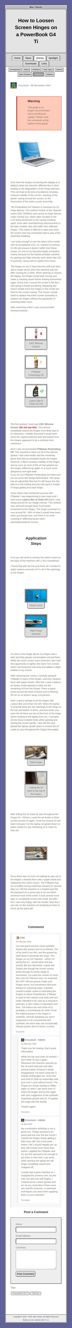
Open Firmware (25, 74)
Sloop (47, 1320)
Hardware (36, 69)
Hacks (26, 69)
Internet (59, 69)
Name (19, 1224)
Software (49, 74)
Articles (40, 58)
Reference (39, 74)
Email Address (23, 1236)
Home (17, 58)
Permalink (20, 1032)
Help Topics (48, 69)
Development (15, 69)
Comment (21, 1247)
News (28, 58)
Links (44, 63)
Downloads (30, 63)
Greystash (30, 1040)
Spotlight (53, 58)
